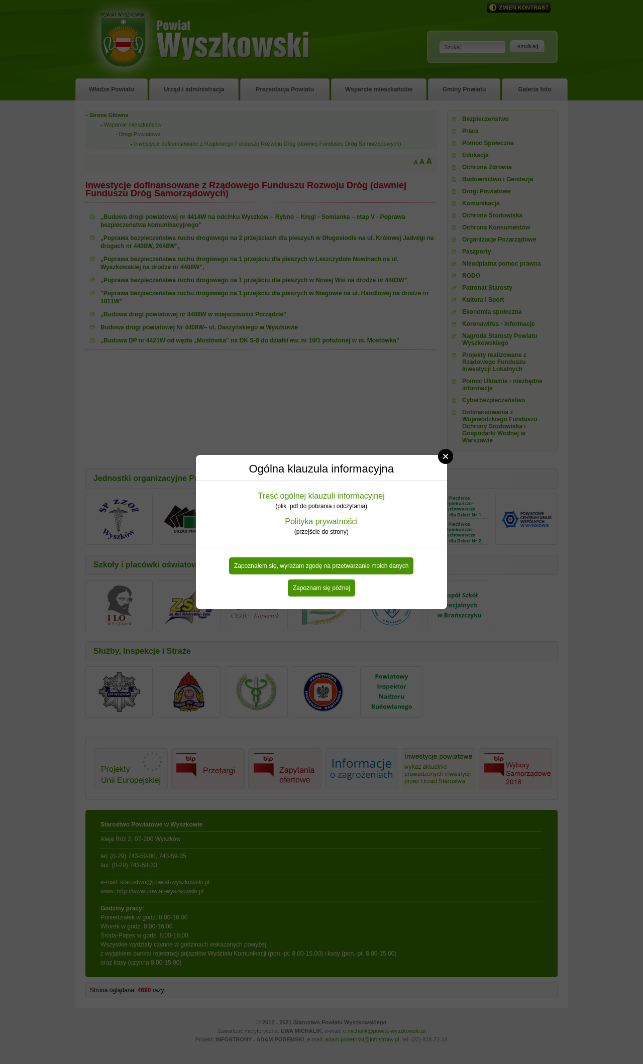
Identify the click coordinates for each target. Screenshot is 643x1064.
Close (445, 456)
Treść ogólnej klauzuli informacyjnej (321, 496)
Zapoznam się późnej (321, 588)
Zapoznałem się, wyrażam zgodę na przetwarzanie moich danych (321, 565)
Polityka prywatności (321, 521)
